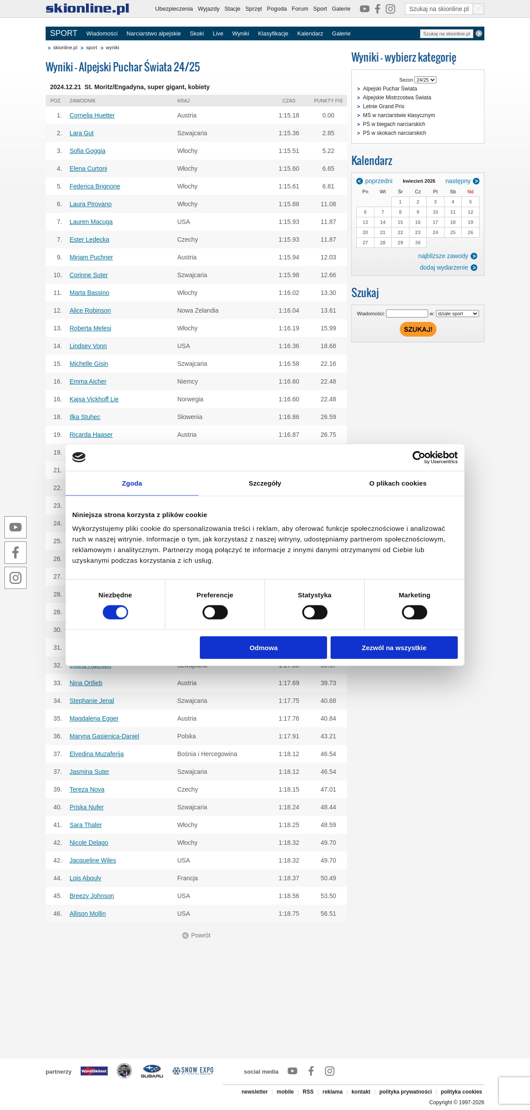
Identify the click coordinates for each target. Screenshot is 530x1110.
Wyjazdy (208, 8)
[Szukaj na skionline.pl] (478, 9)
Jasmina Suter (89, 771)
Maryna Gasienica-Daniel (104, 736)
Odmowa (263, 647)
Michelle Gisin (89, 363)
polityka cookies (461, 1092)
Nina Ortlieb (86, 682)
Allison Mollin (88, 913)
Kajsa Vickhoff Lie (94, 399)
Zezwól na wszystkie (394, 647)
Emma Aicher (88, 381)
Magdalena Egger (94, 718)
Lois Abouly (85, 878)
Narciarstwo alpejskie (153, 33)
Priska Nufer (87, 807)
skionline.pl (65, 47)
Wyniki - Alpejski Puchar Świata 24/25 (123, 67)
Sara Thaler (86, 824)
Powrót (200, 935)
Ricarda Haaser (91, 434)
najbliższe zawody (443, 255)
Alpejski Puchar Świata (390, 89)
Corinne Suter (89, 274)
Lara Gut (82, 133)
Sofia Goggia (87, 150)
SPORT (64, 33)
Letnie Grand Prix (383, 106)
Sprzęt (254, 8)
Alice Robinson (90, 310)
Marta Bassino (89, 292)
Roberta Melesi (90, 328)
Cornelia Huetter (92, 115)
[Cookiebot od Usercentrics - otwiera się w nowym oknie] (419, 457)
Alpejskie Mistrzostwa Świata (397, 97)
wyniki (112, 47)
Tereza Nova (87, 789)
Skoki (197, 33)
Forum (300, 8)
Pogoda (277, 8)
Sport (320, 8)
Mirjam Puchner (91, 257)
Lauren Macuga (91, 221)
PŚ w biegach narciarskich (394, 124)
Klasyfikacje (273, 33)
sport (91, 47)
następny (458, 180)
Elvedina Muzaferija (97, 753)
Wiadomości (102, 33)
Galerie (341, 8)
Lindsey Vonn (88, 345)
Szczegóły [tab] (265, 482)
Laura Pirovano (91, 204)
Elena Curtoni (88, 168)
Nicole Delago (89, 842)
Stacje (232, 8)
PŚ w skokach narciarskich (394, 133)
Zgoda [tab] (132, 482)
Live (218, 33)
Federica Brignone (95, 186)
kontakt (360, 1092)
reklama (333, 1092)
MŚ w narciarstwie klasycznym (399, 115)
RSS (308, 1092)
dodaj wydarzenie (444, 267)
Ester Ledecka (89, 239)
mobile (285, 1092)
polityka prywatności (405, 1092)
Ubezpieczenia (174, 8)
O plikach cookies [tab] (397, 482)
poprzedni (379, 180)
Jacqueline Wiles (93, 860)
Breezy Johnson (92, 895)
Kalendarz (310, 33)
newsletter (255, 1092)
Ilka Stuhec (85, 416)
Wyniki (240, 33)
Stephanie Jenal (92, 700)
